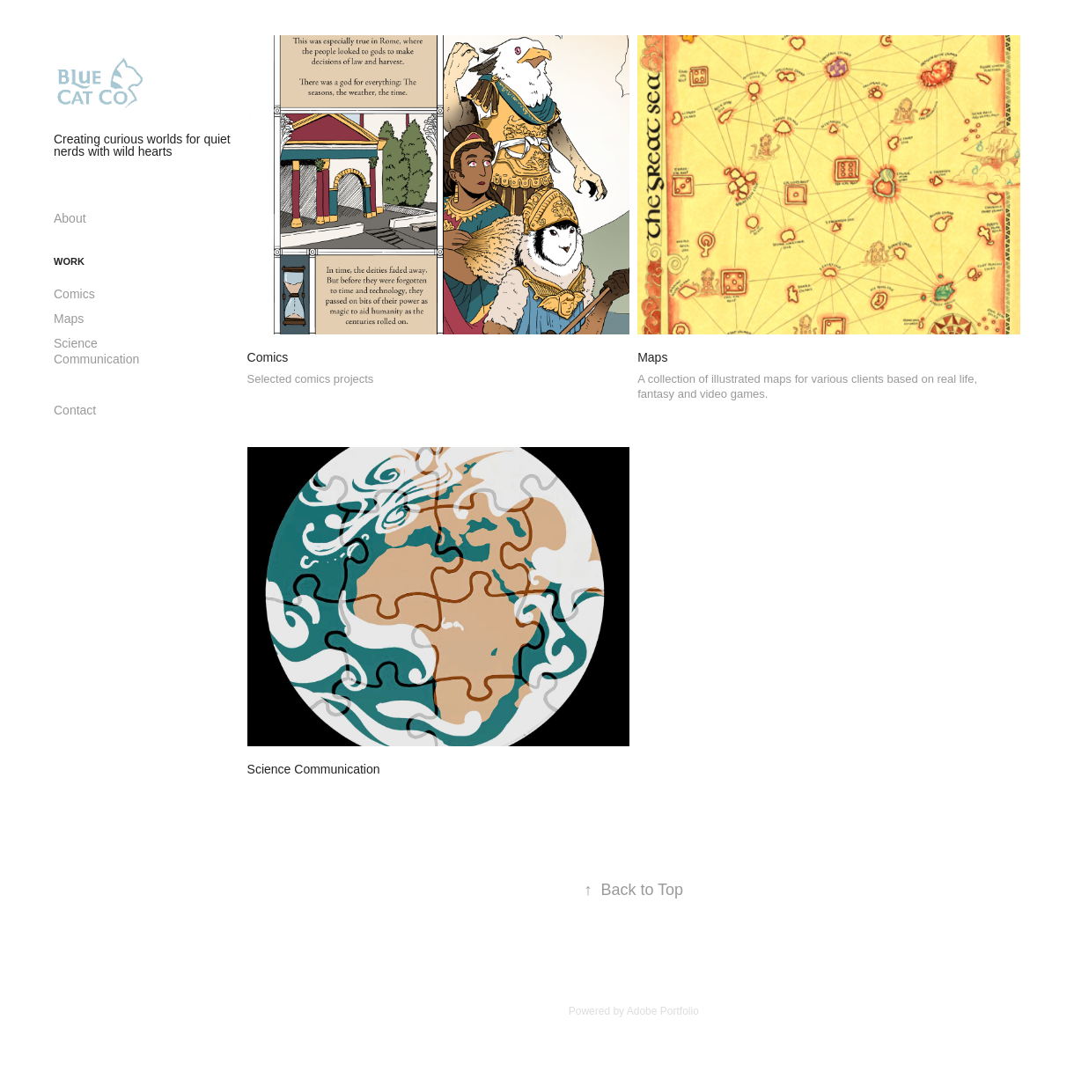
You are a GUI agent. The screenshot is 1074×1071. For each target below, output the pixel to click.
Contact (75, 410)
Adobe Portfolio (663, 1011)
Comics (74, 294)
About (70, 218)
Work (69, 261)
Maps (69, 319)
